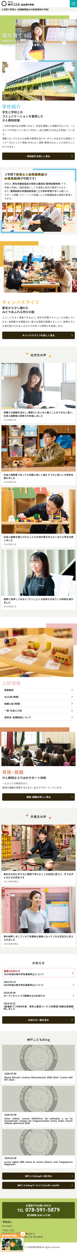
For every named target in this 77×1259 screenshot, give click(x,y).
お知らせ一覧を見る (50, 1020)
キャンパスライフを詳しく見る (47, 335)
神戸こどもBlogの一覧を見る (49, 1176)
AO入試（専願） (38, 697)
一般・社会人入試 (38, 710)
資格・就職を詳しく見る (49, 797)
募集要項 (38, 690)
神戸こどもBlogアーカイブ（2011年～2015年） (45, 1185)
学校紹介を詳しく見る (50, 156)
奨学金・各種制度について (38, 717)
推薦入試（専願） (38, 703)
